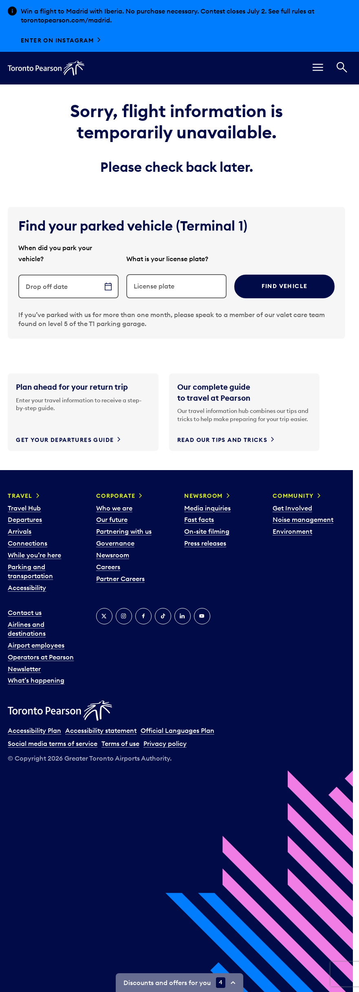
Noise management (303, 519)
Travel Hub (24, 508)
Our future (112, 519)
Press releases (205, 543)
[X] (104, 616)
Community (293, 495)
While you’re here (34, 555)
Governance (115, 543)
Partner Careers (120, 579)
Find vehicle (285, 286)
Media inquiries (207, 508)
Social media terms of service (52, 743)
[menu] (317, 68)
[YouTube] (202, 616)
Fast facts (199, 519)
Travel (20, 495)
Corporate (116, 495)
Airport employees (36, 645)
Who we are (114, 508)
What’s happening (36, 680)
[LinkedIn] (182, 616)
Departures (25, 519)
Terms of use (120, 743)
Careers (108, 567)
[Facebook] (143, 616)
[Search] (342, 68)
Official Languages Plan (177, 730)
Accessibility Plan (34, 730)
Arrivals (19, 531)
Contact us (25, 612)
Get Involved (292, 508)
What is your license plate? (167, 259)
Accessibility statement (101, 730)
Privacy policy (165, 743)
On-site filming (206, 531)
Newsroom (112, 555)
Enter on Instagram (57, 40)
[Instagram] (124, 616)
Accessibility (27, 588)
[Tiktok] (163, 616)
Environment (292, 531)
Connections (27, 543)
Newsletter (24, 669)
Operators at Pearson (41, 657)
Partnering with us (124, 531)
